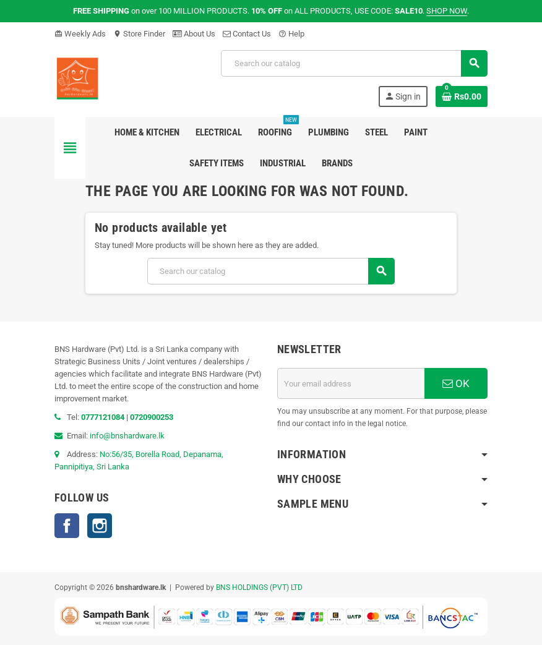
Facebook (66, 525)
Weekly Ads (80, 33)
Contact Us (247, 33)
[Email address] (350, 383)
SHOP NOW (446, 10)
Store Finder (139, 33)
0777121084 (103, 417)
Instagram (99, 525)
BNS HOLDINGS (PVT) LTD (259, 587)
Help (291, 33)
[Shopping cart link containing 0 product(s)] (462, 96)
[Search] (354, 63)
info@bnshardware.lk (127, 435)
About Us (194, 33)
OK (456, 383)
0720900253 (151, 417)
